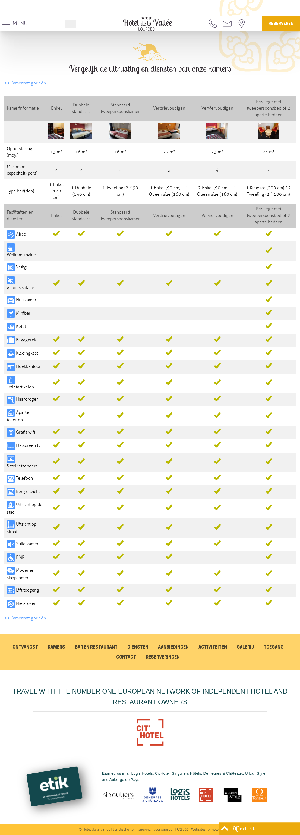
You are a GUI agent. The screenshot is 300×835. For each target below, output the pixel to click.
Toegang (273, 647)
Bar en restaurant (96, 647)
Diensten (137, 647)
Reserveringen (163, 657)
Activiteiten (212, 647)
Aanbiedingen (173, 647)
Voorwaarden (163, 829)
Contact (126, 657)
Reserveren (281, 24)
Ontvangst (25, 647)
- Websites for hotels (199, 829)
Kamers (56, 647)
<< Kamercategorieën (25, 83)
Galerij (245, 647)
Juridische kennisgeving (132, 829)
